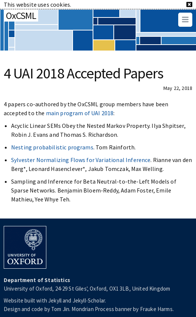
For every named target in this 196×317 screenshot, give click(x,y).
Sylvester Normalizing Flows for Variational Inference (80, 160)
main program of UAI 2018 (80, 113)
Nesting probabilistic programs (52, 147)
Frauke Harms (156, 309)
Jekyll (55, 300)
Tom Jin (60, 309)
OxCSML (21, 15)
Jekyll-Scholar (89, 300)
